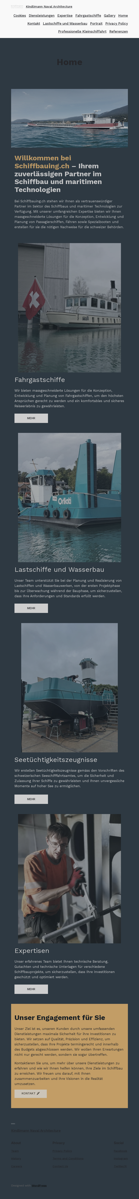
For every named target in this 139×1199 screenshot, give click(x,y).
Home (123, 16)
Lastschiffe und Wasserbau (65, 23)
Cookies (19, 16)
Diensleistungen (42, 16)
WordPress (39, 1185)
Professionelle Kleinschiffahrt (82, 31)
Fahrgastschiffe (88, 16)
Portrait (96, 23)
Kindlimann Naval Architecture (49, 6)
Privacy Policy (116, 23)
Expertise (65, 16)
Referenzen (118, 31)
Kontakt (33, 23)
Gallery (109, 16)
